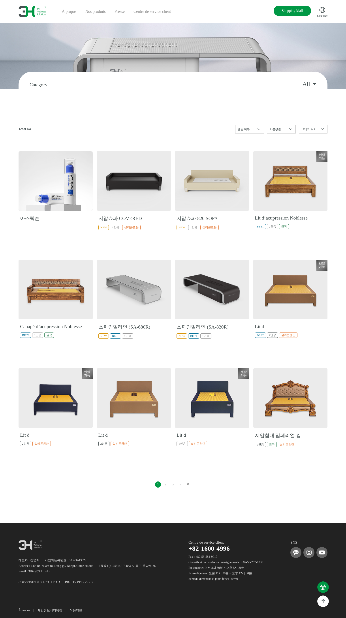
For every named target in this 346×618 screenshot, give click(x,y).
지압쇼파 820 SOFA (197, 218)
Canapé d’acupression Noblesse (51, 326)
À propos (69, 11)
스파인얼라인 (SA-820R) (202, 327)
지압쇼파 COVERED (120, 218)
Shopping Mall (292, 11)
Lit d (259, 326)
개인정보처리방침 (50, 610)
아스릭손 (29, 218)
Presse (120, 11)
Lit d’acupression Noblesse (281, 218)
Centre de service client (152, 11)
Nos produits (95, 11)
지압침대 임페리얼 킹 (278, 435)
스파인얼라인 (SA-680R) (124, 327)
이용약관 (76, 610)
